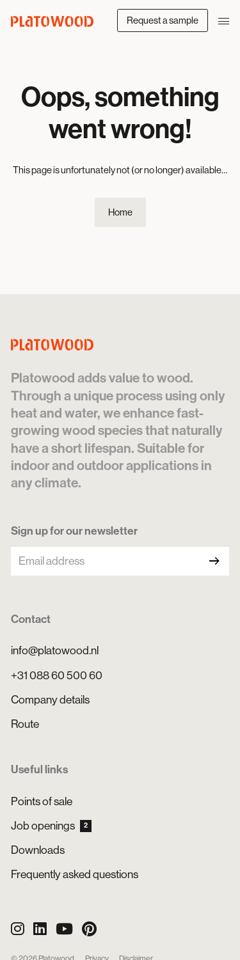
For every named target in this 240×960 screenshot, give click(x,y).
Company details (50, 699)
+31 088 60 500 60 (56, 675)
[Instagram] (17, 929)
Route (25, 724)
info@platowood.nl (55, 650)
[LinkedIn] (40, 929)
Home (120, 212)
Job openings (51, 825)
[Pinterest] (89, 929)
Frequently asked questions (74, 874)
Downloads (38, 850)
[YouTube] (64, 929)
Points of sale (41, 801)
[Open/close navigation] (223, 20)
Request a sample (162, 20)
